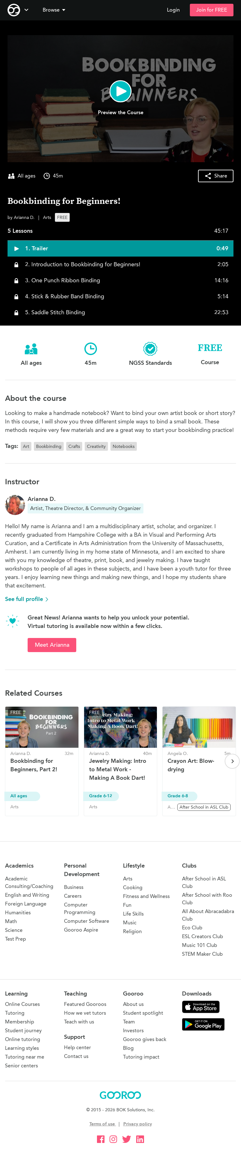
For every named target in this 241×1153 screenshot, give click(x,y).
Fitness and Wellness (146, 896)
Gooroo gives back (144, 1039)
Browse (55, 10)
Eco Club (192, 928)
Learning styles (22, 1048)
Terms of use (102, 1124)
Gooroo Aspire (81, 930)
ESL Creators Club (202, 936)
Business (73, 887)
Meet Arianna (52, 644)
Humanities (18, 913)
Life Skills (133, 914)
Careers (73, 896)
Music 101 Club (199, 945)
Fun (127, 905)
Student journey (23, 1030)
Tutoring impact (141, 1057)
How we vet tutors (85, 1013)
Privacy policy (137, 1124)
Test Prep (15, 939)
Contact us (76, 1056)
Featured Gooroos (85, 1004)
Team (129, 1022)
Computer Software (86, 921)
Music (130, 923)
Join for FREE (211, 10)
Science (14, 930)
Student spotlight (143, 1013)
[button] (55, 10)
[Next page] (232, 761)
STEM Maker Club (202, 954)
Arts (127, 879)
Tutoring (14, 1013)
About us (133, 1004)
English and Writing (27, 895)
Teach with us (79, 1022)
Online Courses (22, 1004)
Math (11, 921)
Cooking (132, 887)
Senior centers (21, 1066)
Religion (132, 931)
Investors (133, 1030)
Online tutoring (22, 1039)
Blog (128, 1048)
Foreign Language (25, 904)
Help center (77, 1047)
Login (173, 10)
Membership (19, 1022)
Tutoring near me (24, 1057)
